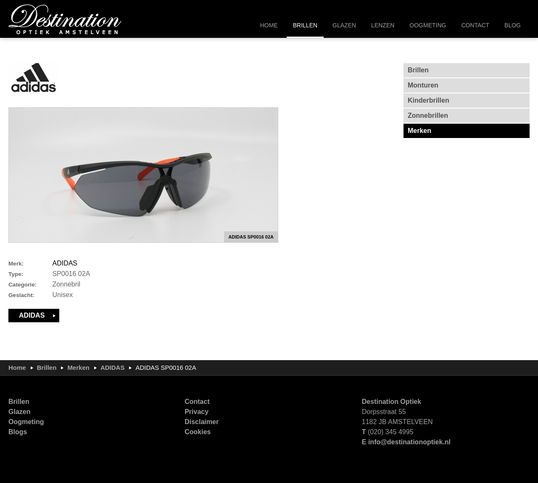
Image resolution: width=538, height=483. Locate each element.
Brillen (47, 367)
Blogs (17, 431)
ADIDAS (64, 263)
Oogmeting (26, 421)
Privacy (196, 411)
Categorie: (22, 284)
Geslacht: (21, 295)
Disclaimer (202, 421)
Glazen (19, 411)
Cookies (198, 431)
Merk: (16, 263)
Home (17, 367)
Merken (78, 367)
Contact (197, 401)
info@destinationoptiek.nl (409, 442)
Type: (15, 274)
